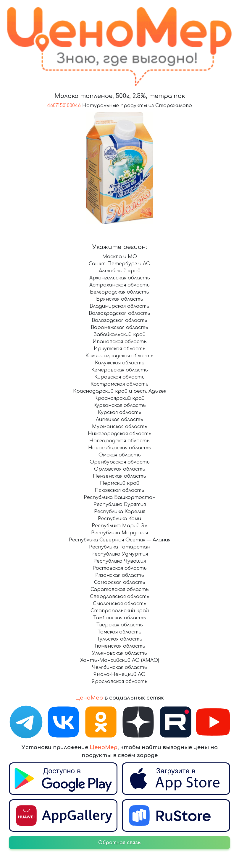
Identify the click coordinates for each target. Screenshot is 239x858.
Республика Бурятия (119, 504)
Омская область (119, 455)
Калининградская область (119, 355)
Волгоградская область (119, 313)
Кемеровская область (119, 370)
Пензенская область (119, 476)
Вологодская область (119, 320)
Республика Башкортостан (120, 497)
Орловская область (119, 469)
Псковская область (119, 490)
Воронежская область (119, 327)
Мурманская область (119, 426)
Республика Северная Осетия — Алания (119, 540)
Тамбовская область (119, 617)
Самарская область (119, 582)
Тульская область (119, 639)
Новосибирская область (119, 448)
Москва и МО (119, 256)
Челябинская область (119, 667)
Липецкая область (119, 419)
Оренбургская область (120, 462)
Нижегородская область (119, 433)
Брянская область (119, 299)
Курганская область (119, 405)
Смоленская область (119, 603)
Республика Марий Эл (119, 525)
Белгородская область (119, 292)
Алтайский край (120, 271)
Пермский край (119, 483)
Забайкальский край (119, 334)
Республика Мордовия (119, 533)
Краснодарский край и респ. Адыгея (119, 391)
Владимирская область (119, 306)
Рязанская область (119, 575)
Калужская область (119, 363)
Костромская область (119, 384)
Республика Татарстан (119, 547)
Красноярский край (119, 398)
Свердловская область (119, 596)
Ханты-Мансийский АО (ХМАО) (119, 660)
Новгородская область (119, 440)
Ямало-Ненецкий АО (119, 674)
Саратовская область (120, 589)
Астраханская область (119, 285)
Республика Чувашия (119, 561)
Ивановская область (120, 341)
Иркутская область (120, 348)
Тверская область (119, 625)
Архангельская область (119, 278)
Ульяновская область (119, 653)
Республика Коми (119, 518)
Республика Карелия (119, 511)
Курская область (119, 412)
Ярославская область (120, 681)
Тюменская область (119, 646)
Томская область (119, 632)
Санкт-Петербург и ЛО (120, 263)
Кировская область (119, 377)
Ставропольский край (120, 610)
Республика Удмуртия (119, 554)
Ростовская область (120, 568)
